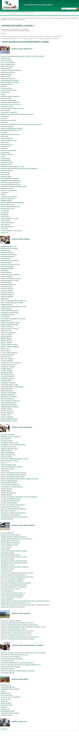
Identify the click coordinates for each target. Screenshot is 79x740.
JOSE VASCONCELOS (7, 389)
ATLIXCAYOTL (5, 212)
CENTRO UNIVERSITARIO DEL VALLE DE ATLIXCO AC (16, 539)
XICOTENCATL (5, 116)
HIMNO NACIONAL (6, 356)
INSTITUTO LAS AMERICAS (9, 190)
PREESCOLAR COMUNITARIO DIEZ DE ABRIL (14, 186)
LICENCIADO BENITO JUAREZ (9, 310)
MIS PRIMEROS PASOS (7, 711)
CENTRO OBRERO (6, 282)
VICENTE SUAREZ (6, 381)
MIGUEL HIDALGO (6, 320)
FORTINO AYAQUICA (7, 170)
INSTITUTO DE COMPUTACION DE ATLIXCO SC (14, 655)
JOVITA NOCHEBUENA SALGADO (10, 206)
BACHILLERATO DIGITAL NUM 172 (11, 589)
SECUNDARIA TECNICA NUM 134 (10, 501)
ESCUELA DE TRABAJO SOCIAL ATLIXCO (13, 607)
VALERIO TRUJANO (6, 340)
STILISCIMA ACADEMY (7, 661)
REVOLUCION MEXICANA (8, 120)
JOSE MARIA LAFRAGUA (8, 72)
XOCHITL (3, 194)
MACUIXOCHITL (5, 224)
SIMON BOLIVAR (5, 250)
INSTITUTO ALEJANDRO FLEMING (11, 621)
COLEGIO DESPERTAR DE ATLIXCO (11, 230)
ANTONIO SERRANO (7, 360)
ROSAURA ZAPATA (6, 164)
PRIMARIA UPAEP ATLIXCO (9, 246)
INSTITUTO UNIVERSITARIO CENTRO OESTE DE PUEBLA (17, 639)
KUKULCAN (4, 122)
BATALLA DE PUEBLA (7, 66)
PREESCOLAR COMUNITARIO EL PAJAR (12, 166)
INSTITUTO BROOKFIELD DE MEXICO (12, 581)
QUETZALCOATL (5, 220)
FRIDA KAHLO (5, 142)
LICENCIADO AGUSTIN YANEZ (9, 312)
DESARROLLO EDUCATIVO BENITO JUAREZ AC (15, 567)
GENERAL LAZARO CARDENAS (10, 346)
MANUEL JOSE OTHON (7, 208)
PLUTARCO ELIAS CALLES (8, 364)
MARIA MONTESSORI (7, 226)
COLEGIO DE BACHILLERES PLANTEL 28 (13, 593)
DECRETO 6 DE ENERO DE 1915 (10, 264)
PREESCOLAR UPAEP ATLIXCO (10, 134)
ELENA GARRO (5, 152)
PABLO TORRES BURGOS (8, 403)
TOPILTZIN (4, 118)
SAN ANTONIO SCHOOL (8, 204)
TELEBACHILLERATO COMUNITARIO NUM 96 (14, 563)
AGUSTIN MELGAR (6, 571)
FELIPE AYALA (5, 348)
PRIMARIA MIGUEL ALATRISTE (10, 407)
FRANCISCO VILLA (6, 330)
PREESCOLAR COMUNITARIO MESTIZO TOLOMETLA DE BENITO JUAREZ (22, 56)
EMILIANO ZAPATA (6, 74)
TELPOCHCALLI (5, 172)
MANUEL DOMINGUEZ (7, 413)
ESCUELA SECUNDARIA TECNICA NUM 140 (13, 475)
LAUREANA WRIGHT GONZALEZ (10, 96)
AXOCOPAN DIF (5, 146)
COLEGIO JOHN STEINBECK (9, 196)
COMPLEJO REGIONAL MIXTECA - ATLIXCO (13, 629)
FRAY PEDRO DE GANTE (8, 511)
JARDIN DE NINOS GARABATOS (10, 102)
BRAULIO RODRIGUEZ (7, 292)
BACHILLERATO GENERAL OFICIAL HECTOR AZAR (15, 583)
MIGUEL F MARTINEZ (7, 154)
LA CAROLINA (5, 210)
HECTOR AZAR (5, 174)
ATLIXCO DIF (4, 136)
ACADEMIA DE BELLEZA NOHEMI (10, 667)
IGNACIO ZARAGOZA (7, 288)
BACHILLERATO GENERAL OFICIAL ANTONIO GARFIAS (17, 573)
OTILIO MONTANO (6, 272)
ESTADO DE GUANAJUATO (9, 90)
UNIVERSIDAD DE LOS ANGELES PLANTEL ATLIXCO (16, 633)
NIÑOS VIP (4, 707)
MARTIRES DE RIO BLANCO (9, 483)
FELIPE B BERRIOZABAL (8, 64)
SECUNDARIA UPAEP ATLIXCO (10, 442)
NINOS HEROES (5, 158)
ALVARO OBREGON (6, 336)
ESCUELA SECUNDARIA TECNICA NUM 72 (13, 505)
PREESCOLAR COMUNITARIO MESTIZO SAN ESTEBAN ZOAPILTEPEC (21, 124)
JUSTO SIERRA (5, 110)
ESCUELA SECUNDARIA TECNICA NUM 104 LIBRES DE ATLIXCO (19, 479)
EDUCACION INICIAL (7, 695)
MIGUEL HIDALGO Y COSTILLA (10, 328)
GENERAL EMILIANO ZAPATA (9, 419)
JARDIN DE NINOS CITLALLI (9, 140)
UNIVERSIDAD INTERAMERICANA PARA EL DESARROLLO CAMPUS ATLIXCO (23, 627)
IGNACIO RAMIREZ (6, 334)
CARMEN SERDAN (6, 200)
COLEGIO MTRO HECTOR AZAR (10, 507)
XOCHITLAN (4, 232)
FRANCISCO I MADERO (8, 366)
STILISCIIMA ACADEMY (7, 673)
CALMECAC (4, 148)
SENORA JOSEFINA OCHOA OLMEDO (12, 128)
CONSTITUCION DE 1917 (8, 78)
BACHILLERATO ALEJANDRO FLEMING (12, 595)
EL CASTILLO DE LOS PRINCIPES (10, 697)
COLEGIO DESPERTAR (7, 354)
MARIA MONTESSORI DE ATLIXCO (11, 130)
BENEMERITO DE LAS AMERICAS (10, 180)
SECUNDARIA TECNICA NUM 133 (10, 515)
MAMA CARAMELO (6, 703)
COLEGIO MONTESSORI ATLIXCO (11, 184)
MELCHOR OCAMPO (7, 373)
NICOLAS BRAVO (6, 350)
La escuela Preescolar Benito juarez (38, 5)
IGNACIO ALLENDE (6, 60)
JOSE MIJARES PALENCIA (8, 284)
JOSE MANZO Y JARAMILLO (9, 112)
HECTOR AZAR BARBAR (8, 62)
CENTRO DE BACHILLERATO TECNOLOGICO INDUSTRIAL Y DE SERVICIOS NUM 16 (25, 601)
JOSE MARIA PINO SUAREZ (9, 405)
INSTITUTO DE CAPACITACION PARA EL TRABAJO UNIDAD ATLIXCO (21, 665)
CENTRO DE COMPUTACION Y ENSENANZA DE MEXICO (17, 663)
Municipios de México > (6, 12)
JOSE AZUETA (5, 471)
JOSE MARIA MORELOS (8, 256)
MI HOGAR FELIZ (6, 699)
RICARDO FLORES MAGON (9, 254)
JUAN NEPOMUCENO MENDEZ (10, 80)
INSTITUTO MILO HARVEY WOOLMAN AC (13, 579)
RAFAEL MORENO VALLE (8, 455)
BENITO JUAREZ (5, 76)
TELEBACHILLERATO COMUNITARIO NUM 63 (14, 585)
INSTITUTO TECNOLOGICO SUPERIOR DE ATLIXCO (16, 635)
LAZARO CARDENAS (7, 371)
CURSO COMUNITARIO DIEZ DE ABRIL (12, 302)
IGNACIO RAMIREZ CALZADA (9, 545)
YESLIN (3, 691)
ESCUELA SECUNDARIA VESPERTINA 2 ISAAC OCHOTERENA (19, 497)
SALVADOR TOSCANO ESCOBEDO (11, 70)
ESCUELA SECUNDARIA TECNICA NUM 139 (13, 473)
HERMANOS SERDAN (7, 268)
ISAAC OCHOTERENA (7, 266)
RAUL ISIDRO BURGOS (7, 453)
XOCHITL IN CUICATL (7, 162)
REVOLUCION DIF (6, 98)
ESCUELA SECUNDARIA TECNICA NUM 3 (13, 477)
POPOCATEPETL (6, 58)
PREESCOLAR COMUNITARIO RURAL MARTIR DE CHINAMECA (19, 168)
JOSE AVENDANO (6, 68)
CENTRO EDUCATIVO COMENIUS (10, 657)
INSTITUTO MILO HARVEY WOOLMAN (12, 659)
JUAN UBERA (5, 270)
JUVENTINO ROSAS (6, 286)
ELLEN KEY (4, 132)
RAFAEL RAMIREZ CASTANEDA (10, 82)
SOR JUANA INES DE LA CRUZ (10, 218)
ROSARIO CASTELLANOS (8, 465)
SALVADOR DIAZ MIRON (8, 434)
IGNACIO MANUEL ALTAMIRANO (10, 274)
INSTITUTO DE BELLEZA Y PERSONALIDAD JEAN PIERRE (18, 671)
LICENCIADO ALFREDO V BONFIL (10, 322)
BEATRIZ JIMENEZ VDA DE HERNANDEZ (12, 202)
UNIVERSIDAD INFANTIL (8, 687)
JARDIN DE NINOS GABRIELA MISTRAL (12, 108)
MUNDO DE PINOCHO (7, 126)
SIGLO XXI (4, 463)
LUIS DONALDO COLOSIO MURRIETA (12, 487)
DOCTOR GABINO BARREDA (9, 481)
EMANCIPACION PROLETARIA (9, 324)
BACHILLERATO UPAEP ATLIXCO (10, 541)
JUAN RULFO (4, 192)
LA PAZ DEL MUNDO (7, 290)
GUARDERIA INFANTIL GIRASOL (10, 689)
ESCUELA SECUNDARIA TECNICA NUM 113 (13, 513)
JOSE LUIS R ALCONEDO (8, 332)
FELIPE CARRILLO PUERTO (9, 421)
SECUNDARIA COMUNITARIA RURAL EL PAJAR (14, 459)
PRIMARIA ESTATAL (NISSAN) (9, 248)
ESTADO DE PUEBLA (7, 84)
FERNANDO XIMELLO (7, 294)
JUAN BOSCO (5, 298)
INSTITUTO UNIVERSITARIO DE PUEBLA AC (13, 300)
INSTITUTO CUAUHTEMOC (8, 150)
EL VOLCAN (4, 228)
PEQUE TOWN (5, 709)
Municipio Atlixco (22, 12)
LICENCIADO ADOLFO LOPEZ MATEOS (12, 387)
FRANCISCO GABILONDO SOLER (10, 182)
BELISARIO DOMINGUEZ (8, 395)
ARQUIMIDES (5, 214)
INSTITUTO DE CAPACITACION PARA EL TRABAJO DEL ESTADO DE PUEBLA (23, 653)
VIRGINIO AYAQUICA (7, 276)
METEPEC (4, 86)
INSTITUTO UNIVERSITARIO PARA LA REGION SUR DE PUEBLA (19, 625)
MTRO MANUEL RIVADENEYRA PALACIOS (13, 318)
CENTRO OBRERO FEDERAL (9, 344)
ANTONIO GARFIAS (6, 409)
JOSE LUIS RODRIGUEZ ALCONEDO (11, 467)
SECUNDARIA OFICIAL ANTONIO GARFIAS (13, 444)
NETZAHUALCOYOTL (7, 106)
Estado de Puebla (14, 12)
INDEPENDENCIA (6, 160)
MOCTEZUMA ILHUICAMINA (9, 397)
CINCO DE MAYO (6, 258)
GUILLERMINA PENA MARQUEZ (10, 178)
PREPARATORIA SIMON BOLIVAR (10, 555)
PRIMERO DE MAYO (6, 304)
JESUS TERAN (5, 216)
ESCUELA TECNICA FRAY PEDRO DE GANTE (14, 557)
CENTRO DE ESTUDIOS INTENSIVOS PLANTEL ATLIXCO (17, 631)
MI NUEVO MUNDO (6, 715)
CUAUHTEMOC (5, 92)
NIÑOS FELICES (5, 693)
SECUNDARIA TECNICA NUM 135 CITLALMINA (14, 517)
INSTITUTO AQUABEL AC (8, 198)
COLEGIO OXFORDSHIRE (8, 100)
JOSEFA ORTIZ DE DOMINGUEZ (10, 485)
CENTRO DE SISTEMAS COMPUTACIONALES (14, 551)
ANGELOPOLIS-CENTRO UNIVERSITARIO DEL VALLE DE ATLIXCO (20, 637)
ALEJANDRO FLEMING (7, 553)
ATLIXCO (3, 156)
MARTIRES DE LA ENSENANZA (10, 260)
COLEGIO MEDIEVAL (7, 138)
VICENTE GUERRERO (7, 252)
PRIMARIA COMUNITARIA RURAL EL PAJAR (13, 306)
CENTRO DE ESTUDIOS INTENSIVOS (12, 597)
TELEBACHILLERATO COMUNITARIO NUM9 (13, 537)
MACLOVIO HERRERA (7, 358)
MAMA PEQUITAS (6, 685)
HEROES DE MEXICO (7, 188)
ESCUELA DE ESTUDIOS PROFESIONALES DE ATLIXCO (17, 577)
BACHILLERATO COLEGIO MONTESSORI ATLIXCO (15, 603)
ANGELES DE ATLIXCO (7, 222)
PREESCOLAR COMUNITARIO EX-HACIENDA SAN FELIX (17, 114)
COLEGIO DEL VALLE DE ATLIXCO (11, 104)
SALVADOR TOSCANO (7, 379)
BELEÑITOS (4, 701)
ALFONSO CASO (5, 415)
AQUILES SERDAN (6, 262)
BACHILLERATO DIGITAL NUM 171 (11, 535)
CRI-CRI (3, 94)
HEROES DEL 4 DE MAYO (8, 383)
